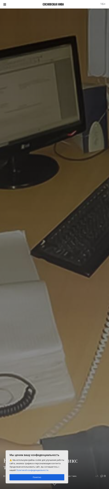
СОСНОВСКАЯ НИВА (53, 4)
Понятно (37, 477)
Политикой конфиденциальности (32, 470)
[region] (37, 466)
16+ (103, 4)
